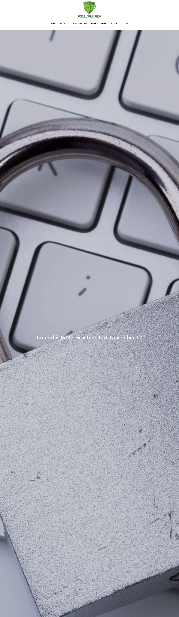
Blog (127, 23)
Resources (115, 23)
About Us (64, 23)
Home (52, 23)
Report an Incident (98, 23)
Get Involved (79, 23)
